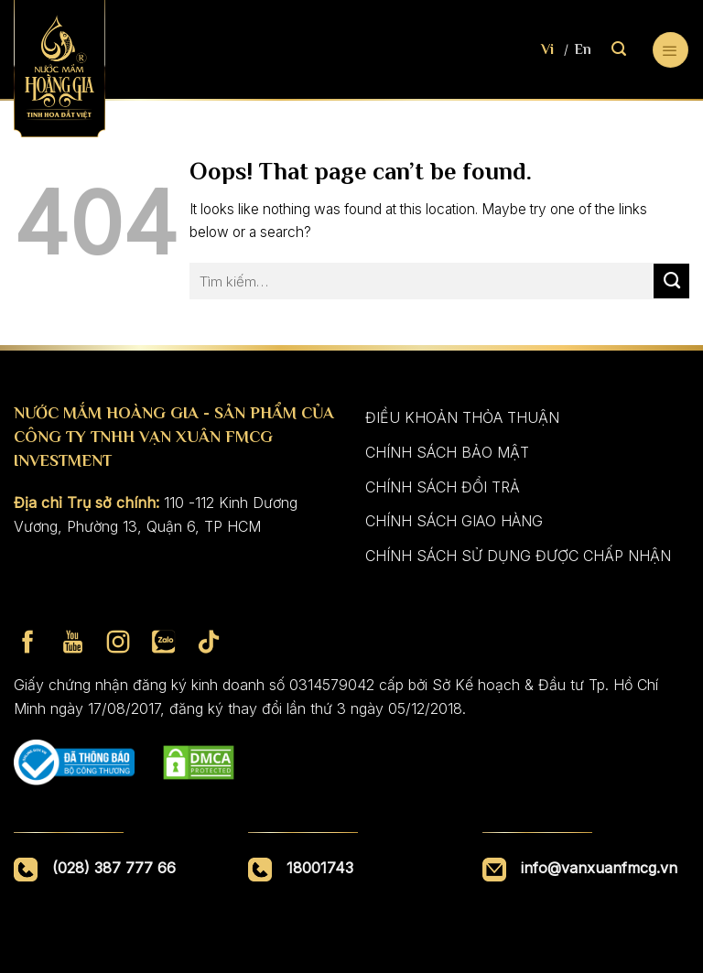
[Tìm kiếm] (618, 49)
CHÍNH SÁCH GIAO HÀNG (454, 521)
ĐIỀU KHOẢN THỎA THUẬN (462, 417)
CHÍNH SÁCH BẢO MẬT (447, 452)
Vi (547, 49)
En (582, 49)
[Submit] (671, 281)
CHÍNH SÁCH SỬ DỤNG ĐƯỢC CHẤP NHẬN (518, 555)
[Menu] (670, 50)
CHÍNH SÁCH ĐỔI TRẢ (442, 487)
